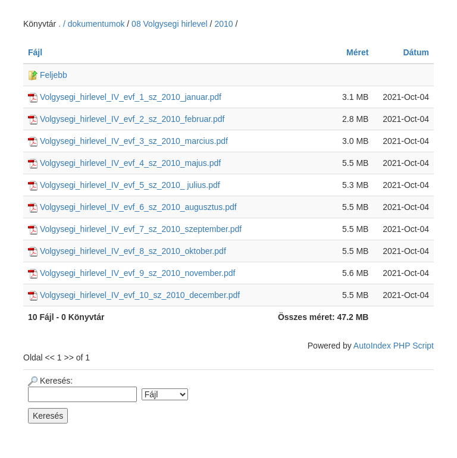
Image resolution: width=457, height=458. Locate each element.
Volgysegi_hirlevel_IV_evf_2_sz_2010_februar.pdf (126, 119)
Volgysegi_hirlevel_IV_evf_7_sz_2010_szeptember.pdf (135, 229)
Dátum (416, 52)
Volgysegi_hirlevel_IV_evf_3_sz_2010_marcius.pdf (128, 141)
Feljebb (47, 75)
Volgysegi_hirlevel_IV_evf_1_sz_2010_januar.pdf (124, 97)
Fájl (35, 52)
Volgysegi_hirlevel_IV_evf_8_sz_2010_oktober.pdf (127, 251)
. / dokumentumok (92, 24)
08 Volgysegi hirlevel (170, 24)
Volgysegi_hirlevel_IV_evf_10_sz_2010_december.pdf (134, 295)
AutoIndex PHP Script (393, 345)
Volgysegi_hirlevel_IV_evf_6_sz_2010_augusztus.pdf (132, 207)
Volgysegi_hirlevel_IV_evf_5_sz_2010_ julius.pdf (124, 185)
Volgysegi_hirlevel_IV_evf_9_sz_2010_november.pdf (131, 273)
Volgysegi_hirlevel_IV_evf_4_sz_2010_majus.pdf (124, 163)
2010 (223, 24)
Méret (357, 52)
